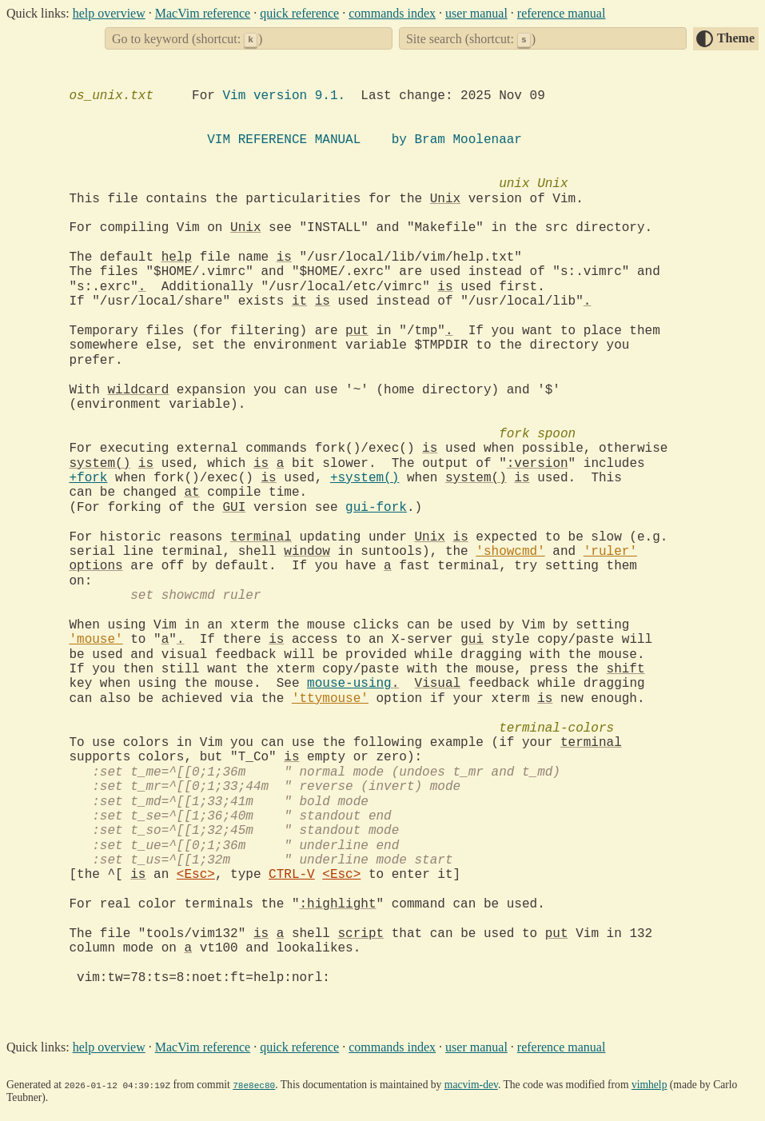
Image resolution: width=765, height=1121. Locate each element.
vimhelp (649, 1085)
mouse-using (349, 683)
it (299, 301)
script (361, 934)
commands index (392, 13)
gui (472, 639)
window (307, 551)
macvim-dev (471, 1085)
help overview (109, 13)
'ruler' (610, 551)
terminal (261, 537)
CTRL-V (292, 875)
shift (626, 669)
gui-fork (376, 508)
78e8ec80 (254, 1085)
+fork (89, 478)
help (176, 257)
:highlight (338, 904)
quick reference (299, 13)
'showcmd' (510, 551)
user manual (476, 13)
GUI (234, 508)
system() (100, 464)
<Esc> (196, 875)
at (192, 492)
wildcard (138, 390)
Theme (736, 38)
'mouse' (96, 639)
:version (537, 464)
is (284, 257)
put (357, 331)
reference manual (561, 13)
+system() (364, 478)
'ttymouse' (330, 699)
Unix (445, 199)
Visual (438, 683)
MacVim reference (202, 13)
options (96, 566)
